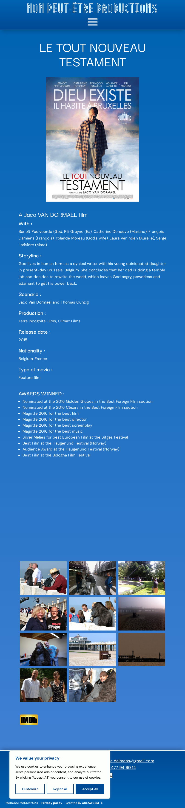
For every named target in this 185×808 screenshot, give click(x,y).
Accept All (90, 789)
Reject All (60, 789)
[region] (59, 775)
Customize (30, 789)
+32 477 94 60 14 (119, 767)
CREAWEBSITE (92, 803)
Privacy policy (51, 803)
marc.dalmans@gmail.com (128, 761)
